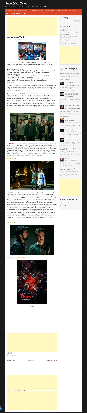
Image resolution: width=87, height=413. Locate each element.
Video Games (64, 10)
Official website (11, 82)
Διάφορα (74, 10)
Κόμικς (29, 10)
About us (24, 13)
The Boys (14, 355)
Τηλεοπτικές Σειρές (22, 10)
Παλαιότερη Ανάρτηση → (51, 360)
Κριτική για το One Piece (71, 158)
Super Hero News (16, 3)
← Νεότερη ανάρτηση (12, 360)
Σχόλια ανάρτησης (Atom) (19, 390)
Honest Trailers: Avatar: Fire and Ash (68, 43)
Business (18, 13)
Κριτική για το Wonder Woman (72, 139)
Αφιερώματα (35, 10)
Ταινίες (15, 10)
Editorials (52, 10)
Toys (70, 10)
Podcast (8, 13)
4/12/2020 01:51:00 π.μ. (13, 39)
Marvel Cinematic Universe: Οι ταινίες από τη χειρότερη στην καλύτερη (72, 95)
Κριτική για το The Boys (17, 37)
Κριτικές (41, 10)
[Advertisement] (32, 26)
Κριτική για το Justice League (72, 129)
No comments (37, 39)
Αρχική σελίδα (9, 10)
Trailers (58, 10)
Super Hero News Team (25, 39)
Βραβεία (13, 13)
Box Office (46, 10)
